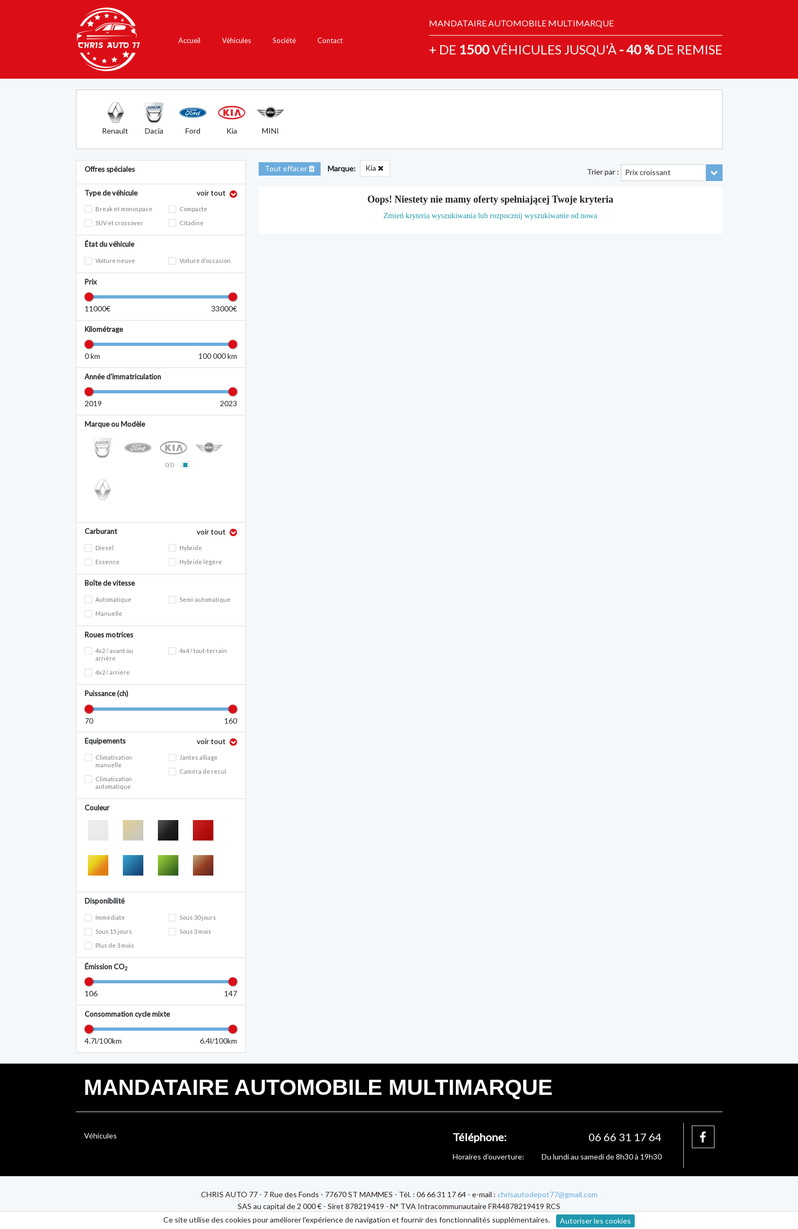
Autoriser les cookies (595, 1220)
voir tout (212, 192)
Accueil (189, 40)
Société (284, 40)
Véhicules (236, 40)
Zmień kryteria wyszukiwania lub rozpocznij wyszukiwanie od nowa (491, 215)
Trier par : (603, 171)
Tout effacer (290, 168)
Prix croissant (648, 172)
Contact (330, 40)
